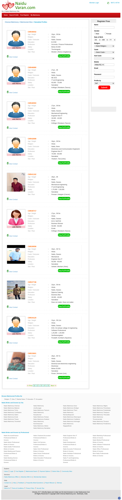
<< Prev (29, 386)
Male (97, 34)
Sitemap (59, 482)
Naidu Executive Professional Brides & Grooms (72, 450)
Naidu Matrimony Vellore (40, 426)
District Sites (56, 471)
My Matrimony (35, 15)
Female (108, 34)
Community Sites (67, 471)
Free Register (24, 15)
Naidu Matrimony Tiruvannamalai (98, 418)
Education (30, 399)
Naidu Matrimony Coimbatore (13, 412)
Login (11, 471)
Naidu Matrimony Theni (70, 410)
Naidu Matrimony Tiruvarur (101, 421)
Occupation (38, 399)
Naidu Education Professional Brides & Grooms (42, 459)
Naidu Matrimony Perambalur (102, 408)
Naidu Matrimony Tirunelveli (12, 421)
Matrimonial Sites (26, 22)
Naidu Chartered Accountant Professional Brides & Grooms (42, 438)
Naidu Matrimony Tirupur (11, 419)
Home (6, 15)
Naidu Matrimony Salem (11, 414)
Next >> (53, 386)
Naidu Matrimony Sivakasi (41, 419)
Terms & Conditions (18, 488)
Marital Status (21, 399)
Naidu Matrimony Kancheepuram (38, 422)
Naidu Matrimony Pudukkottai (102, 410)
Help (14, 482)
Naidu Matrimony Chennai (12, 406)
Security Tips (40, 488)
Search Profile (14, 15)
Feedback (21, 482)
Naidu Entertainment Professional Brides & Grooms (69, 444)
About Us (7, 488)
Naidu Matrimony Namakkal (41, 428)
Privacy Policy (30, 488)
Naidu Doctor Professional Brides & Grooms (41, 454)
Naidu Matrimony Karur (70, 406)
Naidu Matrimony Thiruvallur (101, 414)
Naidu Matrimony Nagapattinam (68, 425)
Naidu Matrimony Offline (11, 477)
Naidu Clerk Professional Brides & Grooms (40, 450)
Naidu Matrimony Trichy (11, 410)
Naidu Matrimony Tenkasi (41, 417)
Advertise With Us (26, 477)
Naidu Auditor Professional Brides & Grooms (12, 448)
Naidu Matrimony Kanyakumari (38, 413)
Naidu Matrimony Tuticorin (41, 410)
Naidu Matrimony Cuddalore (71, 419)
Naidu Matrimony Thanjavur (101, 412)
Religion (6, 399)
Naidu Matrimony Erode (11, 417)
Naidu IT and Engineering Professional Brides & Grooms (71, 460)
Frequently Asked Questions (34, 482)
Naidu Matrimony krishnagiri (71, 421)
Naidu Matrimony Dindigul (71, 408)
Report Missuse (50, 482)
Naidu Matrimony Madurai (11, 408)
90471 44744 (115, 3)
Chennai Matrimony (12, 22)
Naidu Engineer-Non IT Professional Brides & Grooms (70, 438)
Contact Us (7, 482)
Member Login (94, 3)
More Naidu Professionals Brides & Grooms (100, 454)
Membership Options (40, 477)
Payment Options (45, 471)
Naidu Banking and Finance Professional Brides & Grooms (12, 453)
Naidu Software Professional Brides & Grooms (101, 445)
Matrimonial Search (32, 471)
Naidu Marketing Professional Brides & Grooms (102, 437)
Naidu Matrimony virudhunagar (38, 407)
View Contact (12, 57)
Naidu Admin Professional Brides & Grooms (11, 443)
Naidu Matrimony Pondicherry (102, 423)
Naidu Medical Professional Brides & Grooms (101, 441)
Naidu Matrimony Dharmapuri (72, 417)
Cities (13, 399)
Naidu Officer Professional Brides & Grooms (101, 450)
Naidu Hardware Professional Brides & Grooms (72, 454)
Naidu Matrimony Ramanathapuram (68, 413)
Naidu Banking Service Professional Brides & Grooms (11, 460)
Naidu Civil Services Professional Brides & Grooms (39, 444)
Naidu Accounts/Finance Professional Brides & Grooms (11, 438)
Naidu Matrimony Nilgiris (100, 406)
